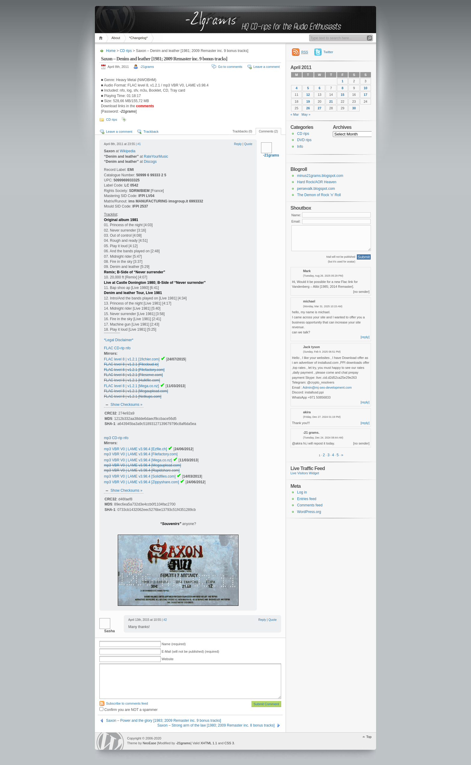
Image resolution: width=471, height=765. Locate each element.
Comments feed (310, 505)
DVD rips (304, 140)
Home (101, 38)
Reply (238, 144)
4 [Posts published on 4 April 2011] (296, 88)
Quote (248, 144)
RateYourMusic (156, 156)
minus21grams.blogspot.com (320, 176)
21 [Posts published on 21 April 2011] (331, 101)
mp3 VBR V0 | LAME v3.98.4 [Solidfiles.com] (140, 476)
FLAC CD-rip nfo (117, 348)
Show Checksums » (126, 404)
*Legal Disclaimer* (118, 340)
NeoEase (149, 743)
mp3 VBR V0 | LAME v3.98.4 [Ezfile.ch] (135, 449)
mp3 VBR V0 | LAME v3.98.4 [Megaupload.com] (142, 465)
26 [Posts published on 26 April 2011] (308, 108)
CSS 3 (229, 743)
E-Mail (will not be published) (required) (190, 651)
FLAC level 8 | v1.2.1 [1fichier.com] (132, 359)
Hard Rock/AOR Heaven (316, 182)
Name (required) (174, 644)
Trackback (150, 131)
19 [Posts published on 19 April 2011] (308, 101)
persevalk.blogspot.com (316, 189)
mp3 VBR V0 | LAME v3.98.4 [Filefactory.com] (141, 454)
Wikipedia (127, 151)
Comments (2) (268, 131)
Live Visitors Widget (304, 473)
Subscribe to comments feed (127, 703)
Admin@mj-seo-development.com (327, 387)
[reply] (365, 337)
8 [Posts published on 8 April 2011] (342, 88)
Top (369, 737)
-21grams (147, 66)
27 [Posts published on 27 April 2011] (319, 108)
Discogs (150, 161)
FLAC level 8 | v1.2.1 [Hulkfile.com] (132, 380)
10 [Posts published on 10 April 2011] (365, 88)
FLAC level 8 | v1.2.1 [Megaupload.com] (136, 391)
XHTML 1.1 (208, 743)
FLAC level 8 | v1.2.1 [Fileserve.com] (133, 375)
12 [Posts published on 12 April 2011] (308, 94)
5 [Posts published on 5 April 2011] (308, 88)
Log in (302, 492)
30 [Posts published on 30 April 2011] (354, 108)
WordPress (110, 741)
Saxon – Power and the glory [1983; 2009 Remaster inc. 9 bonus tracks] (163, 720)
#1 (139, 144)
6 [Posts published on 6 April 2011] (320, 88)
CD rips (126, 51)
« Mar (294, 114)
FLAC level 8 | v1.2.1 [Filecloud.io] (131, 364)
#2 (165, 619)
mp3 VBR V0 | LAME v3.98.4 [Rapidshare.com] (142, 470)
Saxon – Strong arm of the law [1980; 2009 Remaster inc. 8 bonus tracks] (216, 725)
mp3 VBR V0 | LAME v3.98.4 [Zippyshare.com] (141, 482)
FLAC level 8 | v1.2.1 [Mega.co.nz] (131, 386)
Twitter (328, 52)
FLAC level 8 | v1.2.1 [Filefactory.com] (134, 370)
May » (306, 114)
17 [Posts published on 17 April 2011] (365, 94)
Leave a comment (267, 66)
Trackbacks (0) (242, 131)
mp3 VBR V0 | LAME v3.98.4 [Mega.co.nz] (138, 460)
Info (300, 146)
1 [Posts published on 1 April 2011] (342, 81)
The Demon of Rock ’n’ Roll (319, 195)
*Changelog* (138, 38)
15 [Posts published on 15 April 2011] (342, 94)
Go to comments (230, 66)
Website (168, 659)
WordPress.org (309, 512)
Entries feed (306, 499)
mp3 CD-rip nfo (116, 438)
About (115, 38)
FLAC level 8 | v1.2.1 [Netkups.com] (132, 396)
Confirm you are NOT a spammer (128, 710)
